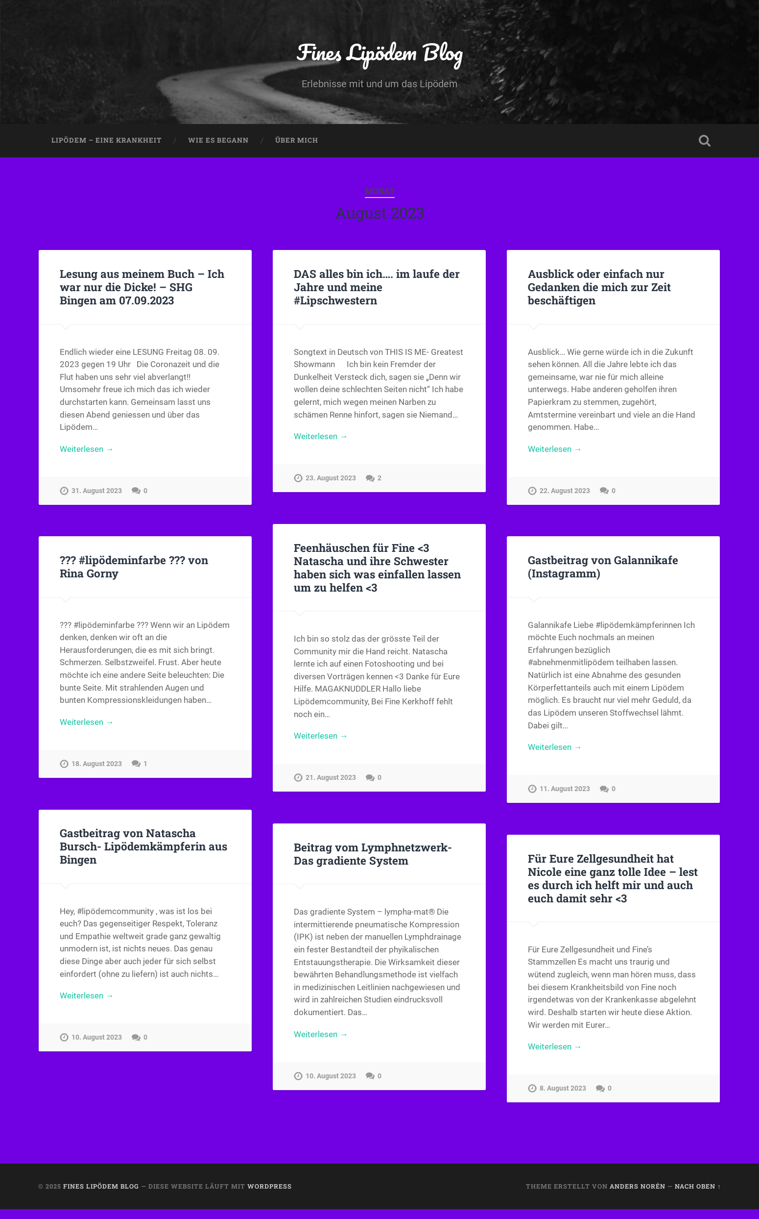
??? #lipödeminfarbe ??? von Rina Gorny (134, 566)
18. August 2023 (96, 764)
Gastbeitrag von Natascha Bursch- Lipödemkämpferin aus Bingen (143, 846)
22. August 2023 (565, 491)
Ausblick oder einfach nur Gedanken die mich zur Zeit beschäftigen (599, 286)
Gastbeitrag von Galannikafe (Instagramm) (603, 566)
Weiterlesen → (87, 449)
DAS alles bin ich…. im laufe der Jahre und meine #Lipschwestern (377, 286)
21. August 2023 (331, 777)
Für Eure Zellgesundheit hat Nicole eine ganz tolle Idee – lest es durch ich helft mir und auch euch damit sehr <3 (613, 878)
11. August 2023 (565, 789)
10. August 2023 (96, 1037)
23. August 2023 (331, 478)
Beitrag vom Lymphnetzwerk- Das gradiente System (373, 854)
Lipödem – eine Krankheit (106, 140)
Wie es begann (218, 140)
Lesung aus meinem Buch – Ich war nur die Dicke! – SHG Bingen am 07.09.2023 (142, 286)
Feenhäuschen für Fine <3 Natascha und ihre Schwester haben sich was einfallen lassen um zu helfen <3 (377, 567)
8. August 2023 (563, 1088)
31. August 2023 (96, 491)
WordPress (269, 1186)
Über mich (296, 140)
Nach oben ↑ (698, 1186)
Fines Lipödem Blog (380, 51)
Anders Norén (637, 1186)
